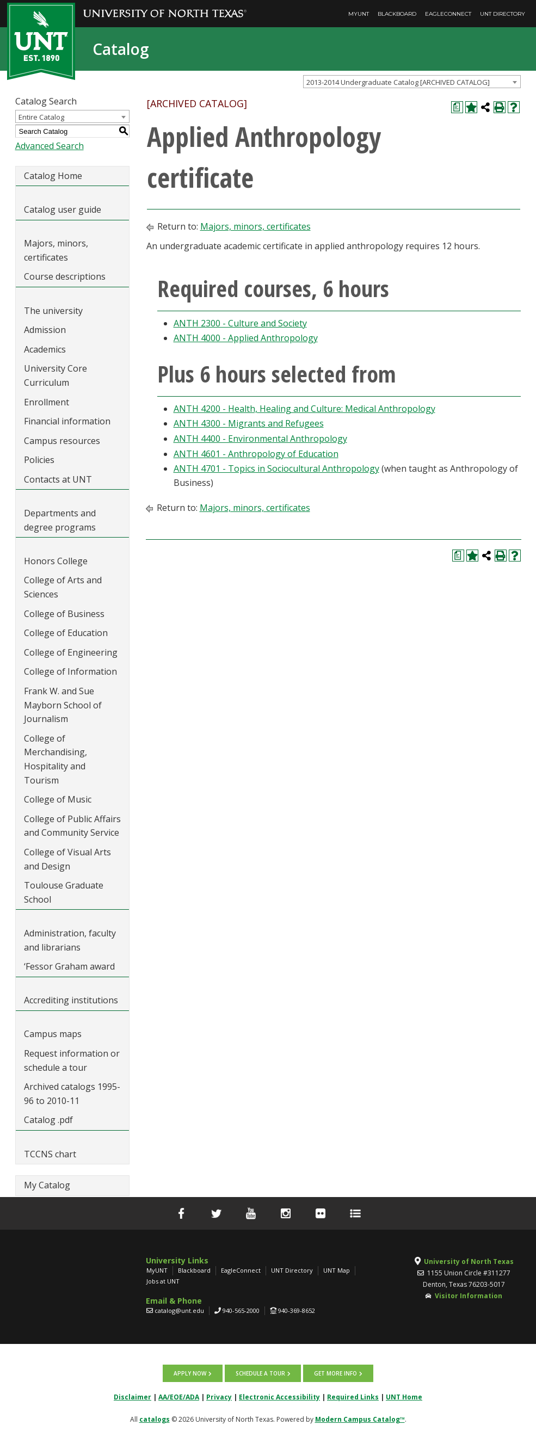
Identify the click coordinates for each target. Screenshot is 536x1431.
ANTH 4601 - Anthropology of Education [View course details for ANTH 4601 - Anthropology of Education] (256, 454)
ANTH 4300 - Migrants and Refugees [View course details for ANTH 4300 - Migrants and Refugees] (249, 423)
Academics (45, 349)
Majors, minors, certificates (56, 250)
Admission (45, 330)
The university (53, 311)
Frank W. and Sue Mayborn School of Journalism (63, 705)
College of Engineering (71, 652)
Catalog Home (53, 176)
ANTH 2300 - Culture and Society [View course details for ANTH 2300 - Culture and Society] (240, 323)
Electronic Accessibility (279, 1396)
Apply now (191, 1373)
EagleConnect (448, 13)
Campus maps (53, 1034)
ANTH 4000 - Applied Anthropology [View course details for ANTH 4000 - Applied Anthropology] (246, 338)
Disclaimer (132, 1396)
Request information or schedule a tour (72, 1060)
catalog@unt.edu (179, 1310)
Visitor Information (468, 1295)
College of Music (57, 799)
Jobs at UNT (163, 1281)
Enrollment (46, 402)
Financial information (67, 421)
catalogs (154, 1418)
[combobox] (412, 81)
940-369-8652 (296, 1310)
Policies (39, 460)
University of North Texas (469, 1261)
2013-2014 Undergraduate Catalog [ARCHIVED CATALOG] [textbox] (398, 82)
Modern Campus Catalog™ (360, 1418)
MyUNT (358, 13)
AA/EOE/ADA (178, 1396)
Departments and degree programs (60, 520)
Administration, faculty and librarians (70, 940)
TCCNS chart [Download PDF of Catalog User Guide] (50, 1154)
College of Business (64, 614)
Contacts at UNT (58, 479)
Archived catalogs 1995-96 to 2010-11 (72, 1094)
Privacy (219, 1396)
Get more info (334, 1373)
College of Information (70, 671)
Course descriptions (65, 276)
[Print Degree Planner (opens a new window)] (457, 107)
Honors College (56, 561)
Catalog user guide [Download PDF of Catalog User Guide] (62, 209)
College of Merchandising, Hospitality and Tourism (55, 759)
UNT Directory (502, 13)
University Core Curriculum (55, 375)
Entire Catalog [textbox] (41, 117)
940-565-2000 (241, 1310)
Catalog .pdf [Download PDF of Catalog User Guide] (48, 1120)
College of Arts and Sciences (63, 587)
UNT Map (336, 1270)
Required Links (353, 1396)
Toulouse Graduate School (63, 892)
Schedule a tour (260, 1373)
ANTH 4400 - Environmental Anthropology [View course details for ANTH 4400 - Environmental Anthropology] (260, 439)
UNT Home (404, 1396)
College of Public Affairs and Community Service (72, 826)
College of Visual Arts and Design (67, 859)
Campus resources (62, 441)
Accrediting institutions (71, 1000)
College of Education (66, 633)
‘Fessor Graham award (70, 966)
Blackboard (397, 13)
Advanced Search (49, 146)
